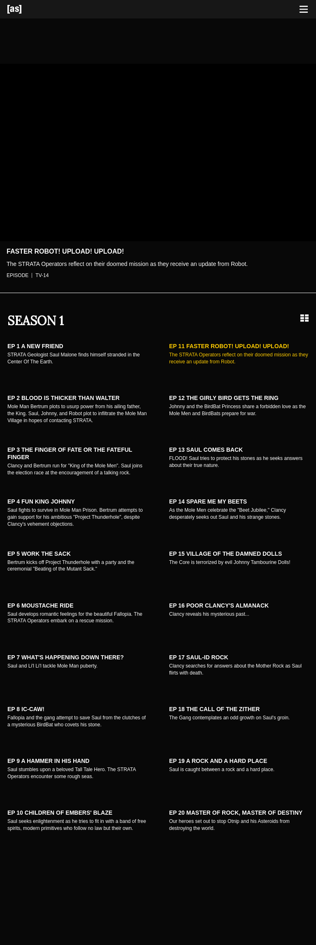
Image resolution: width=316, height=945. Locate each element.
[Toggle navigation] (303, 9)
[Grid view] (304, 318)
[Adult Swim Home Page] (24, 9)
